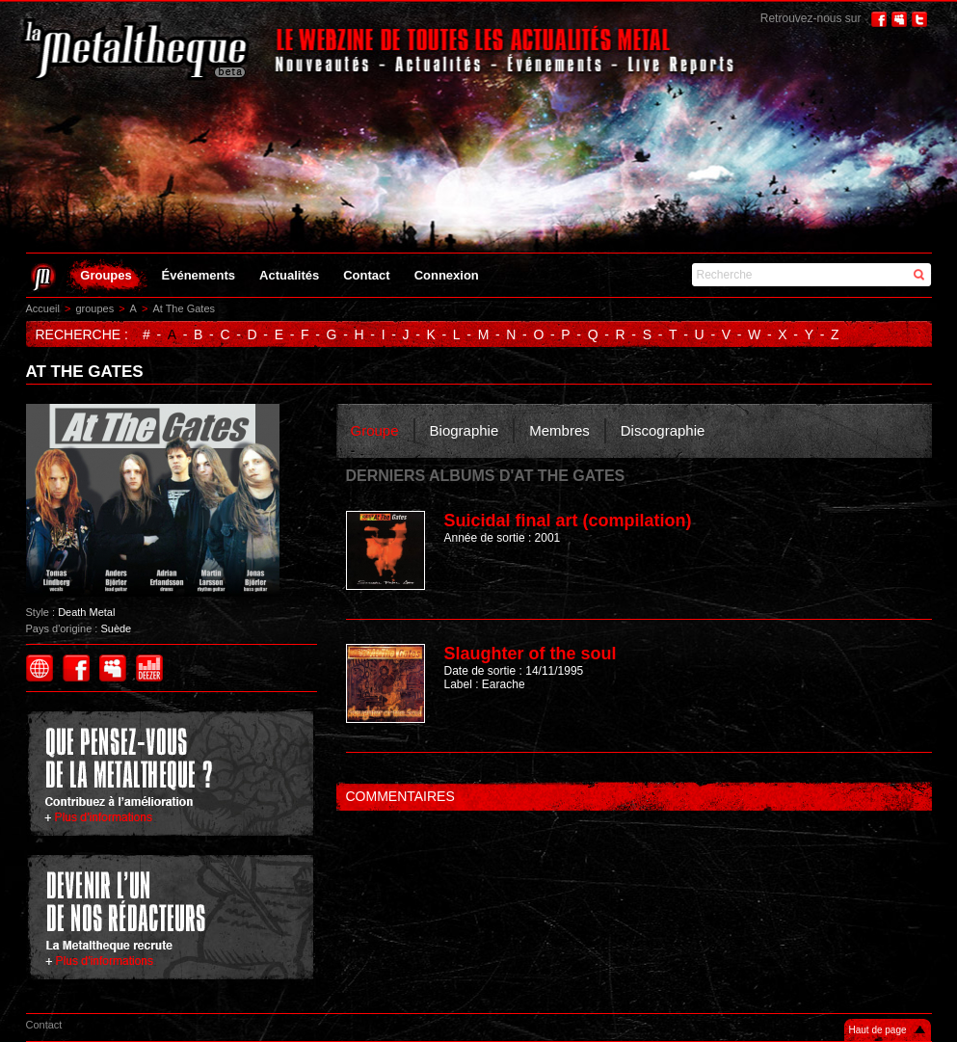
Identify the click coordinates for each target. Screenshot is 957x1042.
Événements (199, 275)
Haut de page (878, 1030)
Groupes (105, 275)
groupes (94, 308)
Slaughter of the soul (530, 653)
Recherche (725, 274)
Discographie (663, 430)
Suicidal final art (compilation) (568, 520)
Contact (366, 275)
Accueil (43, 308)
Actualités (289, 275)
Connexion (446, 275)
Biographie (464, 430)
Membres (559, 430)
